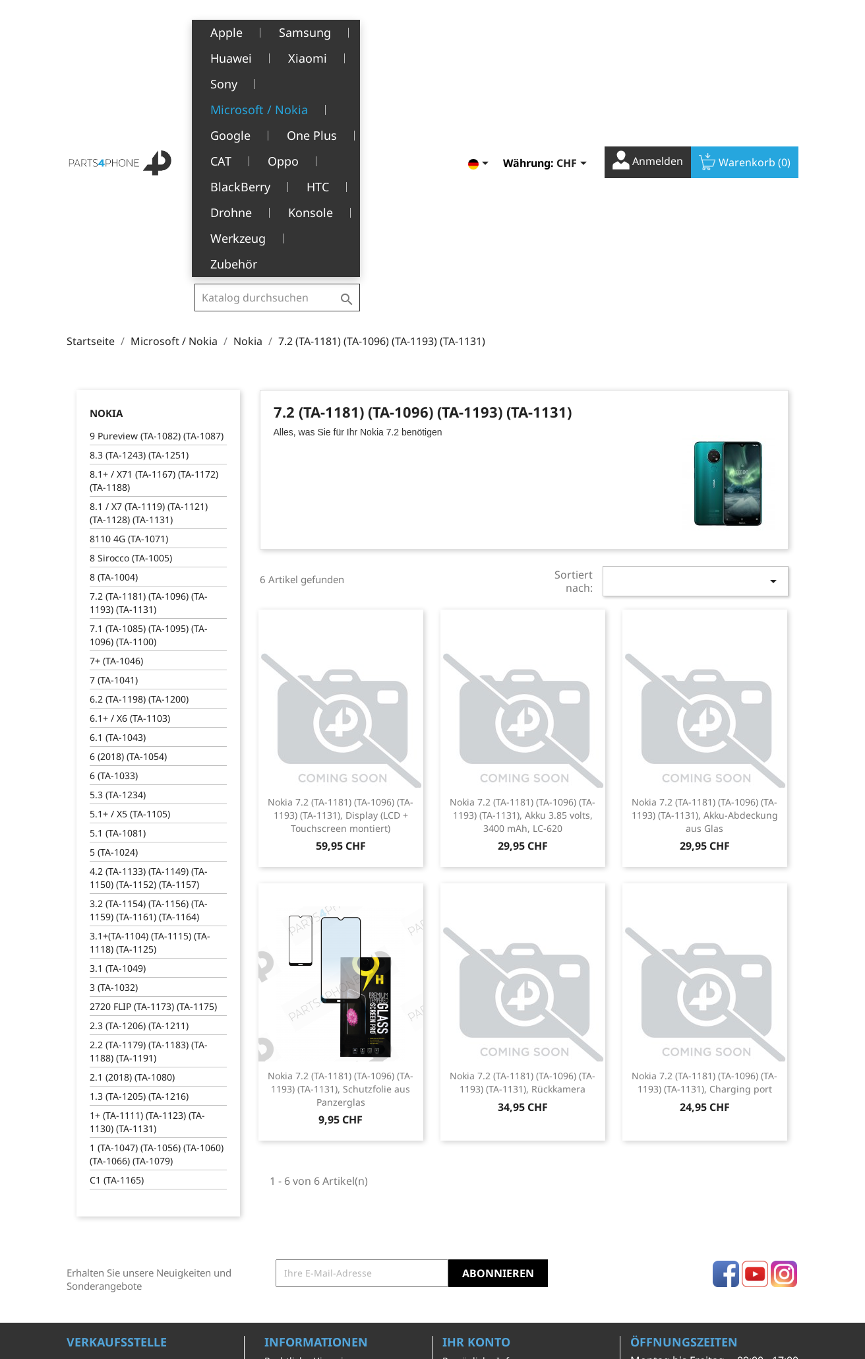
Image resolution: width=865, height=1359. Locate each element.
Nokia (106, 204)
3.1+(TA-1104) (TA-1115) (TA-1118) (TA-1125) (150, 734)
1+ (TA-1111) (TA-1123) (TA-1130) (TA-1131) (147, 913)
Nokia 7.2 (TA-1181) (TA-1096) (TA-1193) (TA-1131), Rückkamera (522, 874)
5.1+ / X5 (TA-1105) (130, 605)
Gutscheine (467, 1234)
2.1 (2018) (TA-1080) (132, 868)
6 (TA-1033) (114, 567)
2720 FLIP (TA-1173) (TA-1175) (153, 798)
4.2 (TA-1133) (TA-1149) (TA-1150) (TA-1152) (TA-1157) (149, 669)
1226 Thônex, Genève (116, 1192)
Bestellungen (471, 1172)
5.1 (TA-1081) (118, 624)
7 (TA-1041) (114, 471)
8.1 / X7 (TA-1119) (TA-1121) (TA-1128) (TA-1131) (149, 304)
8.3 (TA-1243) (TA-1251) (139, 246)
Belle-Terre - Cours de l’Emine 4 (137, 1173)
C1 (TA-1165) (117, 971)
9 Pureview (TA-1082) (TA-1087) (157, 227)
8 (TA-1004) (114, 368)
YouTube (755, 1065)
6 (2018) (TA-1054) (128, 548)
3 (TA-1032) (114, 779)
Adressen (463, 1213)
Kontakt (281, 1288)
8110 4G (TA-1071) (129, 330)
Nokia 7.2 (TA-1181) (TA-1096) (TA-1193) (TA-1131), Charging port (704, 874)
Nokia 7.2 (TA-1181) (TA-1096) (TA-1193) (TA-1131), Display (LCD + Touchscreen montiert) (340, 606)
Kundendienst (295, 1227)
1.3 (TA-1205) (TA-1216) (139, 887)
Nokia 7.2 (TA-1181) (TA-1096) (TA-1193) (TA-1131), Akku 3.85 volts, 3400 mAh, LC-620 (522, 606)
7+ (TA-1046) (116, 452)
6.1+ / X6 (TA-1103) (130, 509)
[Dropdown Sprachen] (480, 31)
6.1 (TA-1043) (118, 528)
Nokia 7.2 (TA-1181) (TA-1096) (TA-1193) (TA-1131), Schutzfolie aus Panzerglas (340, 880)
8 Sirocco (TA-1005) (131, 349)
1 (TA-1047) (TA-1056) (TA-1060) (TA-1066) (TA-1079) (157, 946)
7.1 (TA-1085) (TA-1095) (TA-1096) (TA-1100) (149, 426)
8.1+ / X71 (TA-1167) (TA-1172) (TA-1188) (154, 272)
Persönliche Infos (480, 1152)
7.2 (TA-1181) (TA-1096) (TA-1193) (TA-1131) (149, 394)
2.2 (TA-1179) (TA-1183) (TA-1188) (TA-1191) (149, 843)
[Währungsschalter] (573, 31)
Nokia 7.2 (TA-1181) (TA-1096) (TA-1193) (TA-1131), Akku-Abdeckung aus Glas (705, 606)
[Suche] (277, 29)
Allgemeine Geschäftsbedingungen (316, 1179)
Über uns (284, 1207)
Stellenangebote (300, 1267)
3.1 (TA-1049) (118, 759)
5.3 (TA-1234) (118, 586)
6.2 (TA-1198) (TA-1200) (139, 490)
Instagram (784, 1065)
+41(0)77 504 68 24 (112, 1211)
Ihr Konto (476, 1133)
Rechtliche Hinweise (308, 1152)
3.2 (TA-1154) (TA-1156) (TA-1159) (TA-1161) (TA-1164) (149, 701)
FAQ (273, 1248)
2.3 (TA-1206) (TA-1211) (139, 817)
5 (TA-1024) (114, 643)
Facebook (726, 1065)
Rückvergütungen (482, 1193)
